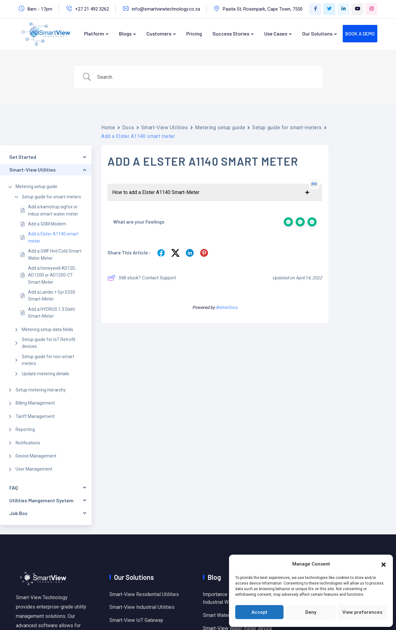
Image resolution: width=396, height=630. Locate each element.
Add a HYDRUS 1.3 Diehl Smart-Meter (51, 313)
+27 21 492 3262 (92, 9)
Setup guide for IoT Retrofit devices (48, 343)
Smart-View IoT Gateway (136, 620)
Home (108, 127)
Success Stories (230, 33)
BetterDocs (226, 307)
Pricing (194, 33)
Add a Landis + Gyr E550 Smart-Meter (51, 295)
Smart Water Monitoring (228, 615)
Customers (158, 33)
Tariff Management (35, 416)
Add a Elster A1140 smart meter (53, 237)
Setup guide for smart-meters (51, 196)
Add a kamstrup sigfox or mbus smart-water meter (53, 210)
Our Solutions (317, 33)
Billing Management (35, 402)
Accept (259, 612)
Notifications (28, 442)
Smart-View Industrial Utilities (141, 607)
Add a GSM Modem (47, 223)
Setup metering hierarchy (41, 389)
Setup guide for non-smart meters (48, 360)
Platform (94, 33)
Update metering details (45, 373)
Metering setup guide (36, 186)
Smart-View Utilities (164, 127)
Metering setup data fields (47, 329)
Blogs (125, 33)
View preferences (362, 612)
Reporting (25, 429)
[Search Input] (206, 77)
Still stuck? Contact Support (141, 278)
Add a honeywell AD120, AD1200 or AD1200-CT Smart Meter (52, 275)
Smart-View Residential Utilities (144, 594)
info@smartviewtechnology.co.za (166, 9)
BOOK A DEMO (360, 33)
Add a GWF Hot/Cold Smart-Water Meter (55, 254)
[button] (383, 564)
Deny (310, 612)
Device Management (36, 455)
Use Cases (275, 33)
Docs (128, 127)
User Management (34, 469)
